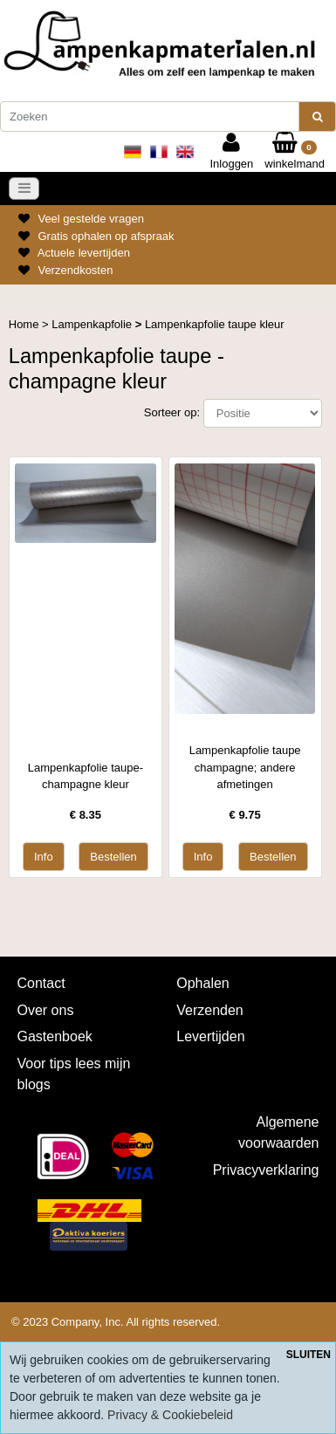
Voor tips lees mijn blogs (74, 1074)
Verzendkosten (75, 270)
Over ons (45, 1010)
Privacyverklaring (266, 1170)
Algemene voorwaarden (278, 1132)
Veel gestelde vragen (90, 218)
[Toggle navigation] (24, 188)
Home (25, 324)
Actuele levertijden (84, 252)
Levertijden (210, 1036)
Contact (41, 983)
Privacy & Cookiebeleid (170, 1415)
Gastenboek (55, 1036)
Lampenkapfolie (92, 324)
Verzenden (209, 1010)
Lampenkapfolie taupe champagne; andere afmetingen (245, 767)
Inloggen (231, 151)
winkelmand (294, 151)
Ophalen (203, 983)
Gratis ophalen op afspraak (106, 236)
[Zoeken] (149, 117)
